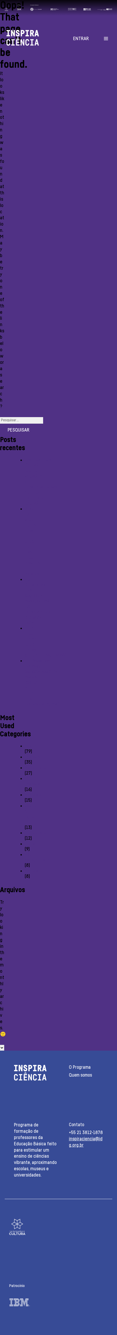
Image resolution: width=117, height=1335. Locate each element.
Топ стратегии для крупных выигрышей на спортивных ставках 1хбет (37, 601)
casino (31, 746)
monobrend (36, 833)
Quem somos (80, 1075)
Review (32, 871)
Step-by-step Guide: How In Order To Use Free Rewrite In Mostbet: (33, 541)
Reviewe (33, 795)
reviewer (33, 757)
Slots (30, 844)
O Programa (80, 1067)
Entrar (81, 38)
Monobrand (35, 767)
